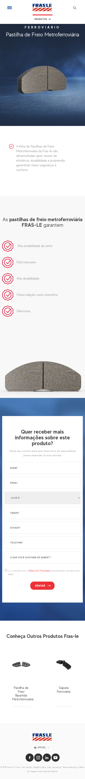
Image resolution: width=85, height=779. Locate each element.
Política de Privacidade (40, 570)
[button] (42, 747)
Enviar (40, 585)
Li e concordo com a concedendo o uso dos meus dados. (44, 572)
